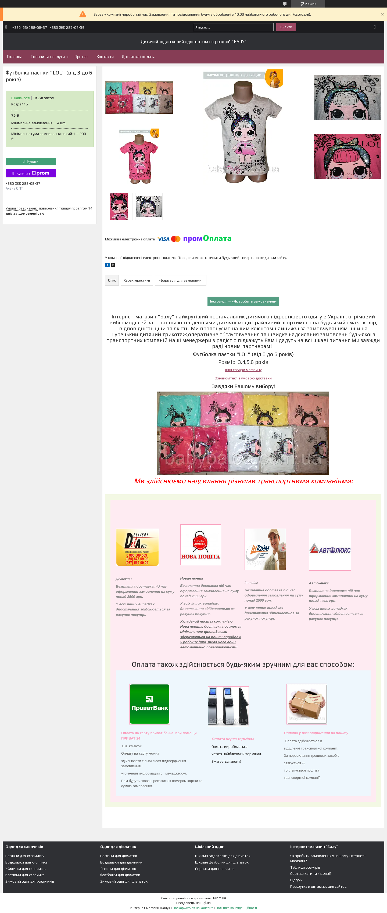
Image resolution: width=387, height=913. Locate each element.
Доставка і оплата (138, 56)
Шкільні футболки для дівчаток (222, 862)
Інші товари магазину (243, 370)
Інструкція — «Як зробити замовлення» (243, 301)
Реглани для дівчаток (118, 856)
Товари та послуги (47, 56)
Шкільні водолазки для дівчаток (222, 856)
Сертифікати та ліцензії (310, 873)
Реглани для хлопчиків (24, 856)
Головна (14, 56)
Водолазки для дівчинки (121, 862)
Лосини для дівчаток (118, 868)
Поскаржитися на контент (193, 908)
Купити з (33, 173)
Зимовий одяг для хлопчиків (29, 881)
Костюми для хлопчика (25, 875)
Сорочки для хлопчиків (215, 868)
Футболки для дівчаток (120, 875)
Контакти (105, 56)
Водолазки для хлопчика (26, 862)
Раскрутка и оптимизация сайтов (318, 886)
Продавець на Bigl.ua (193, 903)
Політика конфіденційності (236, 908)
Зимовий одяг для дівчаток (124, 881)
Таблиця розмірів (305, 867)
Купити (32, 161)
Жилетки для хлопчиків (25, 868)
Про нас (81, 56)
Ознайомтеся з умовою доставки (243, 378)
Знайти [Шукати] (286, 27)
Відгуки (296, 880)
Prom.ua (219, 898)
